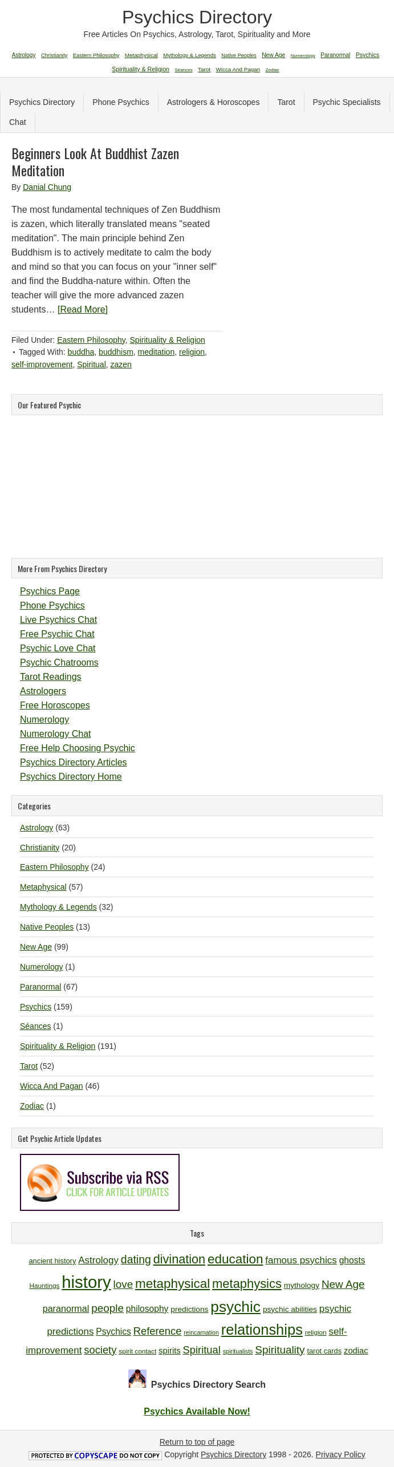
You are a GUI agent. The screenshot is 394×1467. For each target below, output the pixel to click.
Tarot (286, 102)
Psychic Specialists (347, 102)
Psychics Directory (197, 17)
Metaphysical (43, 886)
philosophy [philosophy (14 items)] (147, 1309)
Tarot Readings (51, 677)
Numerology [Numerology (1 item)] (303, 55)
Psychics (35, 1006)
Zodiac (32, 1106)
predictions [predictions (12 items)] (189, 1309)
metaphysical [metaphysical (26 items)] (172, 1283)
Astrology (36, 827)
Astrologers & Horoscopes (213, 102)
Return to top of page (197, 1441)
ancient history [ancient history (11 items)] (52, 1261)
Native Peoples (47, 926)
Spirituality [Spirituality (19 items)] (279, 1350)
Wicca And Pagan (51, 1086)
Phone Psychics (120, 102)
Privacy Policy (340, 1454)
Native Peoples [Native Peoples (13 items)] (238, 55)
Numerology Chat (55, 734)
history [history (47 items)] (86, 1282)
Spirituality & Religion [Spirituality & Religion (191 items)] (140, 69)
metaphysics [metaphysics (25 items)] (247, 1283)
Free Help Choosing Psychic (77, 748)
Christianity (39, 847)
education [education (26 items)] (235, 1259)
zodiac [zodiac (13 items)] (356, 1350)
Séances (35, 1026)
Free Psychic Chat (57, 634)
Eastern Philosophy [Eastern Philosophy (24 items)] (96, 55)
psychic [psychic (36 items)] (235, 1306)
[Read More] (83, 309)
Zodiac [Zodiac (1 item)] (272, 69)
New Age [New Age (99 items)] (273, 55)
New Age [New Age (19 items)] (343, 1284)
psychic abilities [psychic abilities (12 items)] (290, 1309)
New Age (36, 946)
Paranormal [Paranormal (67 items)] (335, 55)
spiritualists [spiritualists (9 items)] (238, 1351)
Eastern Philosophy (91, 340)
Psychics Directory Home (71, 776)
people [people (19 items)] (107, 1308)
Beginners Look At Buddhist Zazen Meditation (95, 161)
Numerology (44, 719)
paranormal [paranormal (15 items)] (66, 1308)
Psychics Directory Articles (73, 762)
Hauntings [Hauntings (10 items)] (44, 1285)
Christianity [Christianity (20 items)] (54, 55)
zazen (121, 364)
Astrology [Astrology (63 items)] (24, 55)
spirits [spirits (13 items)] (170, 1350)
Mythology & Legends (58, 906)
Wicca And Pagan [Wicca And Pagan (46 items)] (238, 69)
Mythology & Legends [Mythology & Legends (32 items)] (189, 55)
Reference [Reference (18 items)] (157, 1331)
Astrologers (43, 691)
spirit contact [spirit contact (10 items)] (137, 1351)
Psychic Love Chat (58, 648)
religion (192, 351)
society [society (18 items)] (100, 1350)
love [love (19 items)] (123, 1284)
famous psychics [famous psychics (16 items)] (300, 1260)
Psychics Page (50, 591)
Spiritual (91, 364)
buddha (81, 351)
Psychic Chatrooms (59, 662)
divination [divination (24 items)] (179, 1259)
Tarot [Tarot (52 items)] (204, 69)
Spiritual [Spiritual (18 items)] (202, 1350)
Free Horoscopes (55, 705)
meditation (156, 351)
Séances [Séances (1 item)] (184, 69)
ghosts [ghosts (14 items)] (352, 1260)
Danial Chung (47, 187)
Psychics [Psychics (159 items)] (368, 54)
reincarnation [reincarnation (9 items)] (201, 1332)
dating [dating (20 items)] (136, 1259)
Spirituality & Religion (167, 340)
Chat (17, 122)
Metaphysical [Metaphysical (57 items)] (141, 55)
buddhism (116, 351)
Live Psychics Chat (58, 620)
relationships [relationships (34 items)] (262, 1330)
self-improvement (41, 364)
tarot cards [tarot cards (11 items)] (324, 1351)
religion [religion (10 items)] (316, 1332)
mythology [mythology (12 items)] (301, 1285)
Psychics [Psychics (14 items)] (113, 1331)
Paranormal (40, 986)
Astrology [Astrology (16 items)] (98, 1260)
